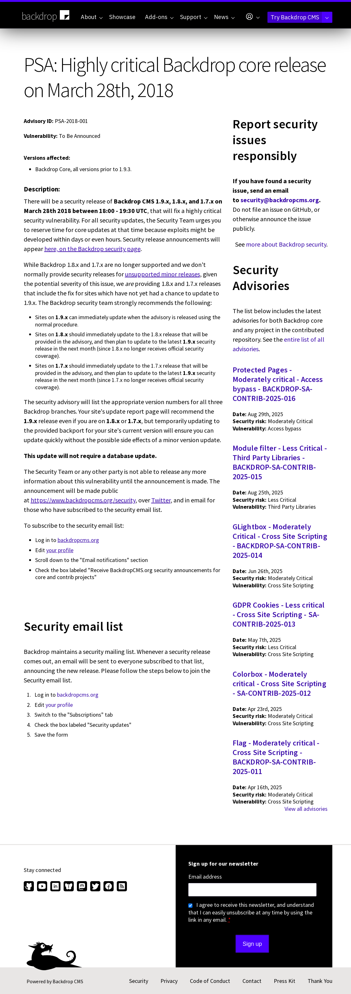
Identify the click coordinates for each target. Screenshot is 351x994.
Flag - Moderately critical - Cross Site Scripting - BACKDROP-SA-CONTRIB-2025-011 (276, 757)
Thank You (320, 980)
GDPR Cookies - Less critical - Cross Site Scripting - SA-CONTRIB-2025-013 (279, 614)
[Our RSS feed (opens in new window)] (121, 887)
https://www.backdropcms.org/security (83, 500)
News (224, 17)
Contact (251, 980)
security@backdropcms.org (280, 200)
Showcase (122, 17)
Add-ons (159, 17)
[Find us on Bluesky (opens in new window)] (68, 887)
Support (194, 17)
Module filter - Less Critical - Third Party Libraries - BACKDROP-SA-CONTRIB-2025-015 (280, 462)
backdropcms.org (78, 540)
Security (138, 980)
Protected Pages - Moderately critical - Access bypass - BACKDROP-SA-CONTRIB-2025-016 (278, 384)
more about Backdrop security (286, 244)
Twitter (161, 500)
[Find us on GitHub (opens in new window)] (29, 887)
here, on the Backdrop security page (92, 249)
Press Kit (284, 980)
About (92, 17)
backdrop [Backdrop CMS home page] (46, 16)
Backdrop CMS (68, 981)
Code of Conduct (210, 980)
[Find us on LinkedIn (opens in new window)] (55, 887)
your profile (59, 550)
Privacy (169, 980)
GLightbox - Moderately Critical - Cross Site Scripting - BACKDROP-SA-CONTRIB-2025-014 (280, 541)
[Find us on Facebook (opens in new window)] (108, 887)
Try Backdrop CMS (300, 17)
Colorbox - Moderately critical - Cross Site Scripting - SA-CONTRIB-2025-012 (279, 683)
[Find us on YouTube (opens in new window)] (42, 887)
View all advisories (306, 808)
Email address (205, 876)
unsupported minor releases (162, 274)
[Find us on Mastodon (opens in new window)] (82, 887)
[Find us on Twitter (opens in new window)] (95, 887)
